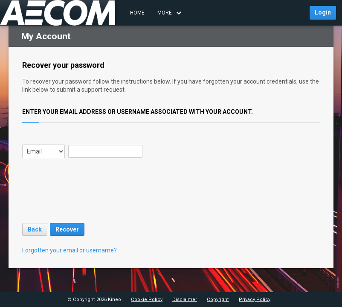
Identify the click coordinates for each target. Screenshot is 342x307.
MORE (169, 13)
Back (35, 229)
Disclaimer (184, 299)
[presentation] (87, 198)
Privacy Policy (254, 299)
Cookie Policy (146, 299)
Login (323, 12)
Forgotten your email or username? (69, 250)
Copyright (218, 299)
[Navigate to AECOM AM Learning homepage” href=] (57, 13)
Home (137, 13)
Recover (67, 229)
